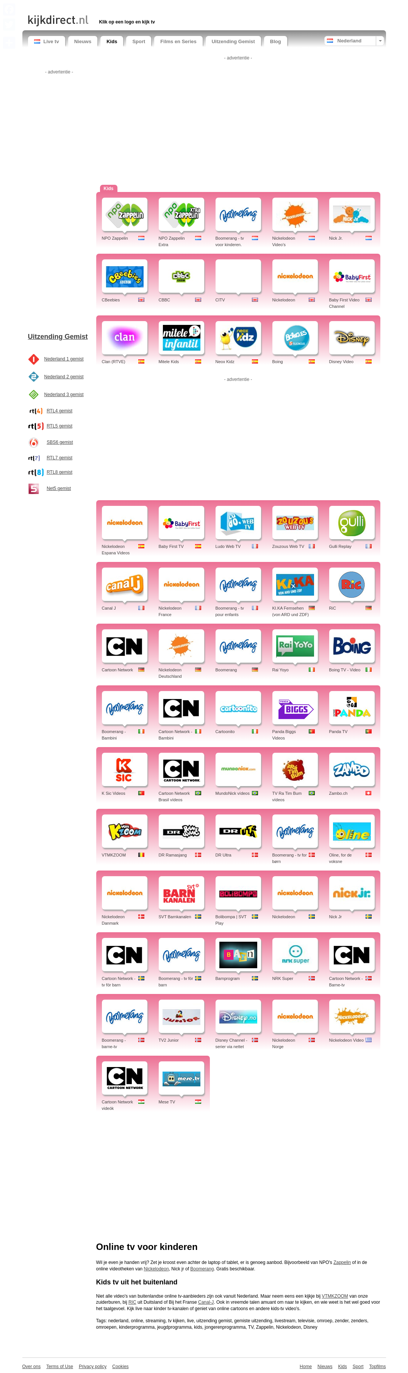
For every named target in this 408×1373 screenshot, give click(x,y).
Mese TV (167, 1102)
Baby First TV (171, 546)
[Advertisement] (116, 6)
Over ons (31, 1366)
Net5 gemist (59, 488)
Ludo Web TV (228, 546)
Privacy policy (92, 1366)
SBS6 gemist (60, 442)
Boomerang (226, 670)
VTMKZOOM (114, 855)
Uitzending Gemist (233, 41)
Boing (277, 361)
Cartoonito (225, 731)
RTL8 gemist (59, 472)
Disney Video (341, 361)
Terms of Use (59, 1366)
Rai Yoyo (280, 670)
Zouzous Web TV (288, 546)
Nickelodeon (283, 300)
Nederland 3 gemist (64, 394)
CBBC (164, 300)
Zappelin (342, 1262)
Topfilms (377, 1366)
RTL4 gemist (59, 410)
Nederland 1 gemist (64, 359)
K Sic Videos (113, 793)
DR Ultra (223, 855)
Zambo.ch (338, 793)
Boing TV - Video (345, 670)
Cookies (120, 1366)
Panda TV (338, 731)
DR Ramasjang (173, 855)
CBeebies (111, 300)
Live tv (46, 41)
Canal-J (206, 1302)
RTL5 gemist (59, 426)
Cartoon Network (117, 670)
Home (306, 1366)
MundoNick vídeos (233, 793)
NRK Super (283, 978)
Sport (138, 41)
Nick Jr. (336, 238)
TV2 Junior (169, 1040)
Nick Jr (335, 916)
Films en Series (178, 41)
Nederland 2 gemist (64, 376)
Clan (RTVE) (113, 361)
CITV (220, 300)
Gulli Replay (340, 546)
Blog (275, 41)
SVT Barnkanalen (175, 916)
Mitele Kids (169, 361)
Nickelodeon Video (346, 1040)
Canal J (109, 608)
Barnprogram (228, 978)
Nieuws (83, 41)
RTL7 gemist (59, 457)
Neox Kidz (225, 361)
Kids (111, 41)
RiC (332, 608)
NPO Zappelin (115, 238)
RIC (132, 1302)
